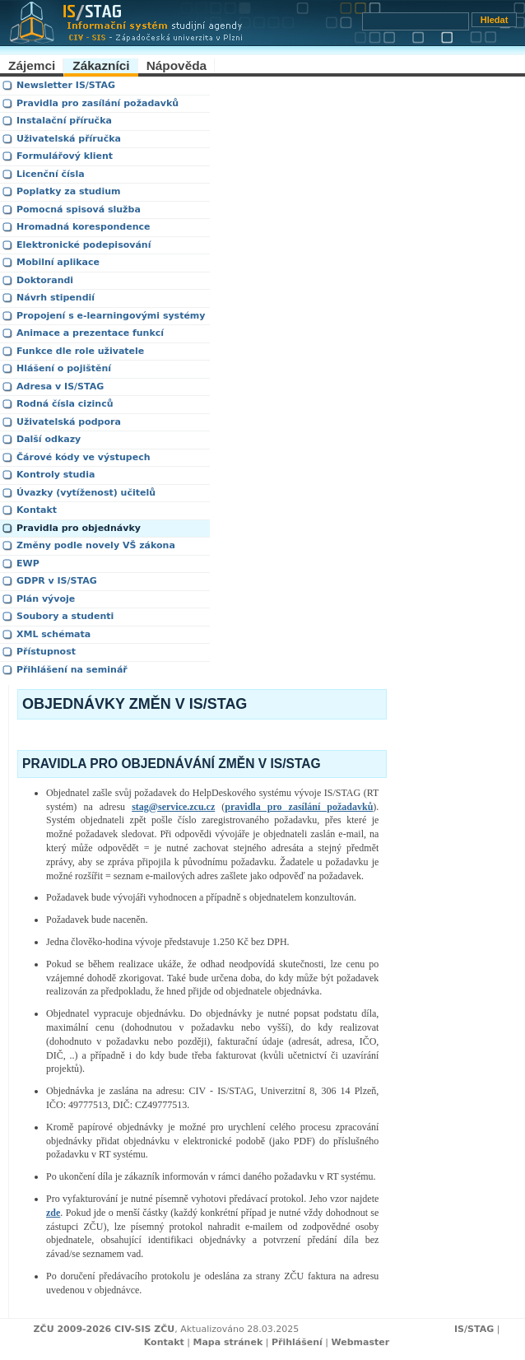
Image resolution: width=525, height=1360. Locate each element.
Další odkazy (48, 439)
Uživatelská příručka (68, 138)
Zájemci (31, 65)
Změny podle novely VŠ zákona (95, 545)
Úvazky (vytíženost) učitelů (86, 492)
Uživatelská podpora (68, 422)
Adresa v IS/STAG (60, 386)
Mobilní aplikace (58, 262)
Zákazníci (100, 65)
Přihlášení (297, 1342)
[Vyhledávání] (415, 21)
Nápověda (176, 65)
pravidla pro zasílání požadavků (299, 807)
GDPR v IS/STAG (56, 580)
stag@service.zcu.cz (173, 807)
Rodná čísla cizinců (65, 403)
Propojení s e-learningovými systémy (111, 315)
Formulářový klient (64, 156)
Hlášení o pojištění (63, 368)
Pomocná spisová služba (78, 209)
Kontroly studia (55, 474)
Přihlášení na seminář (72, 669)
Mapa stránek (227, 1342)
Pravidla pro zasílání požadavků (97, 103)
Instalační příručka (64, 120)
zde (53, 1212)
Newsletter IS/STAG (65, 85)
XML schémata (53, 634)
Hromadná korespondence (83, 226)
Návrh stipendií (55, 297)
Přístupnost (46, 651)
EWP (27, 563)
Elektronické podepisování (83, 245)
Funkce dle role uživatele (80, 351)
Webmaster (361, 1342)
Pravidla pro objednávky (78, 528)
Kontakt (36, 510)
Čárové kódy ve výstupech (83, 457)
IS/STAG (474, 1329)
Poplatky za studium (68, 191)
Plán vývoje (45, 599)
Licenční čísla (50, 174)
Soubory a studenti (65, 616)
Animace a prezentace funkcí (90, 333)
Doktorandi (44, 280)
